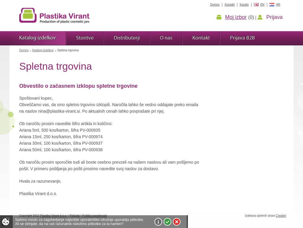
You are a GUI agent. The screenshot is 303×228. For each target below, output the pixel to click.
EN (262, 4)
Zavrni (176, 222)
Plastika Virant (54, 15)
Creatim (281, 215)
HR (278, 4)
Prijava (274, 17)
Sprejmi (167, 222)
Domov (24, 50)
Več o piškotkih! (158, 222)
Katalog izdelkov (43, 50)
